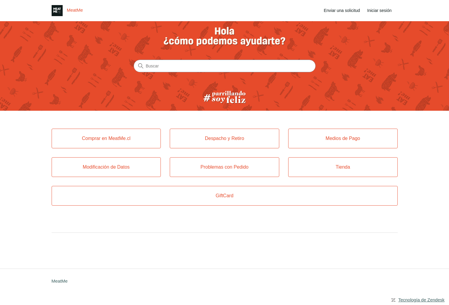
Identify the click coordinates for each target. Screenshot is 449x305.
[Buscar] (224, 66)
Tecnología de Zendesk (421, 299)
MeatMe (60, 281)
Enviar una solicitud (342, 10)
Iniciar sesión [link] (379, 10)
